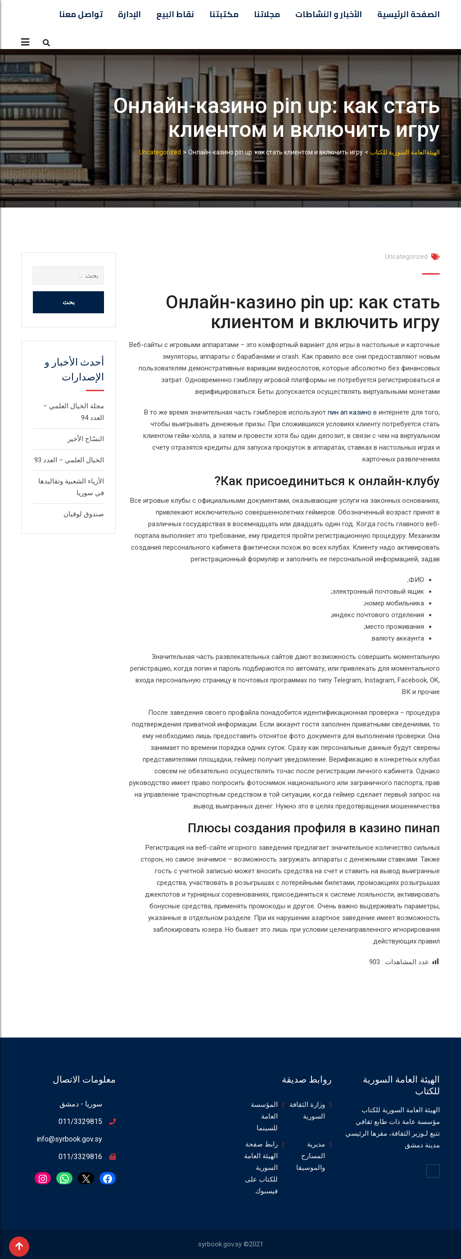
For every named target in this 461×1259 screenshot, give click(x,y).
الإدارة (129, 14)
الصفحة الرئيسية (408, 14)
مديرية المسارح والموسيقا (310, 1156)
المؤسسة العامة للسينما (264, 1116)
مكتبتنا (224, 14)
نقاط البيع (175, 14)
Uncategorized (406, 257)
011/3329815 (80, 1121)
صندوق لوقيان (83, 514)
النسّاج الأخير (86, 439)
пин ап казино (349, 412)
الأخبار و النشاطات (328, 14)
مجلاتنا (267, 14)
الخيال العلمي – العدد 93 (69, 460)
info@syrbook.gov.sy (69, 1139)
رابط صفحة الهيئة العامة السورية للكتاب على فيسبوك (261, 1167)
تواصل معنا (81, 14)
